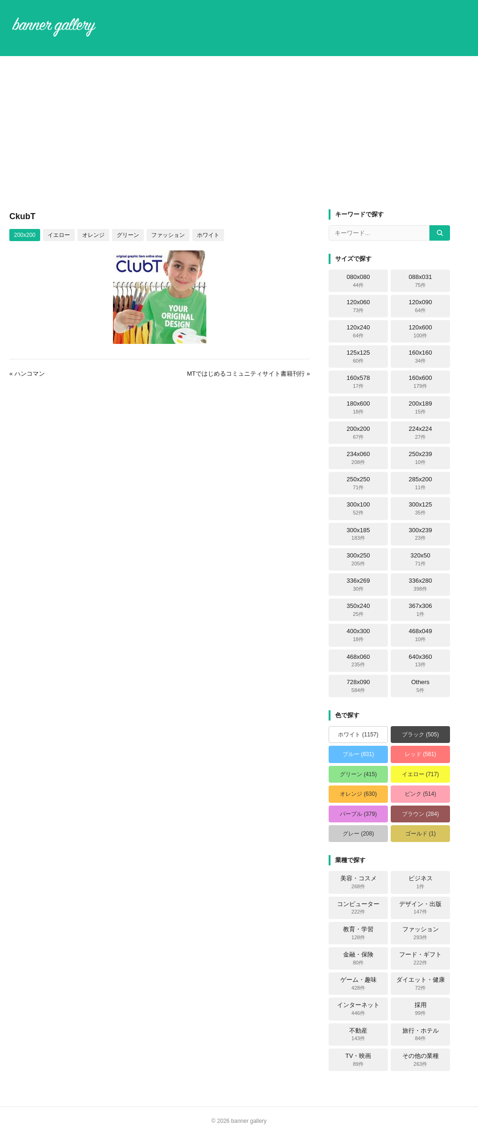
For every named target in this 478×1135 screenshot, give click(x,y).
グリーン (128, 235)
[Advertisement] (239, 132)
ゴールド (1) (420, 833)
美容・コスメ (358, 882)
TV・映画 (358, 1059)
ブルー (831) (358, 754)
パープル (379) (358, 814)
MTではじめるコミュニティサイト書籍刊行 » (248, 373)
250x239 (420, 457)
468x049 (420, 635)
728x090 (358, 685)
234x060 (358, 457)
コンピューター (358, 907)
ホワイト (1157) (358, 734)
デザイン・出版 (420, 907)
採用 (421, 1008)
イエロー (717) (420, 774)
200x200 (24, 235)
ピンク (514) (420, 794)
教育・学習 (358, 933)
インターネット (358, 1008)
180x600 (358, 407)
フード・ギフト (420, 958)
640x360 (420, 660)
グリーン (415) (358, 774)
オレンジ (93, 235)
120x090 (420, 306)
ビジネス (420, 882)
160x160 (420, 356)
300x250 (358, 559)
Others (420, 685)
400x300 (358, 635)
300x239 (420, 534)
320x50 (420, 559)
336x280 (420, 584)
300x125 (420, 508)
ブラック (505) (420, 734)
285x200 (420, 483)
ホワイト (208, 235)
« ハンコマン (27, 373)
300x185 (358, 534)
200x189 (420, 407)
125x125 (358, 356)
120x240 (358, 331)
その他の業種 (420, 1059)
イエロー (59, 235)
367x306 (420, 609)
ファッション (168, 235)
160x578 (358, 381)
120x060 (358, 306)
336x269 (358, 584)
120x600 (420, 331)
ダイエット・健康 (420, 983)
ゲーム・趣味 (358, 983)
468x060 (358, 660)
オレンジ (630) (358, 794)
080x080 (358, 280)
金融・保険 (358, 958)
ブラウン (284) (420, 814)
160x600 (420, 381)
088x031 (420, 280)
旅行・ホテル (420, 1034)
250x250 (358, 483)
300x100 (358, 508)
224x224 (420, 432)
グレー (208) (358, 833)
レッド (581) (420, 754)
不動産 (358, 1034)
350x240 (358, 609)
